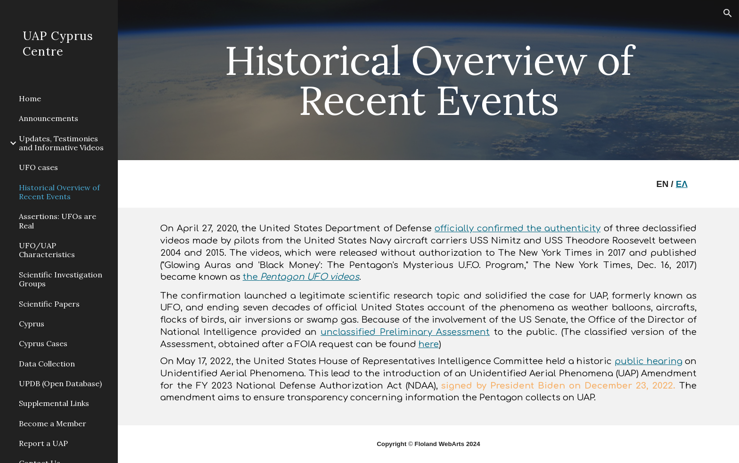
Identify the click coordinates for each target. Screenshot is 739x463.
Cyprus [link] (31, 323)
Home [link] (30, 98)
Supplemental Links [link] (54, 403)
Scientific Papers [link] (49, 304)
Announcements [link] (48, 118)
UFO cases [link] (38, 167)
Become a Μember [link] (52, 423)
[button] (727, 13)
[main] (428, 80)
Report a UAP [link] (43, 443)
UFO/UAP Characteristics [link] (47, 250)
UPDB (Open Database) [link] (60, 383)
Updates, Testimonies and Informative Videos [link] (61, 143)
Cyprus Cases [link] (43, 343)
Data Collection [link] (47, 363)
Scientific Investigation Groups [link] (60, 279)
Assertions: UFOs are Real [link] (57, 220)
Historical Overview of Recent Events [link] (59, 192)
